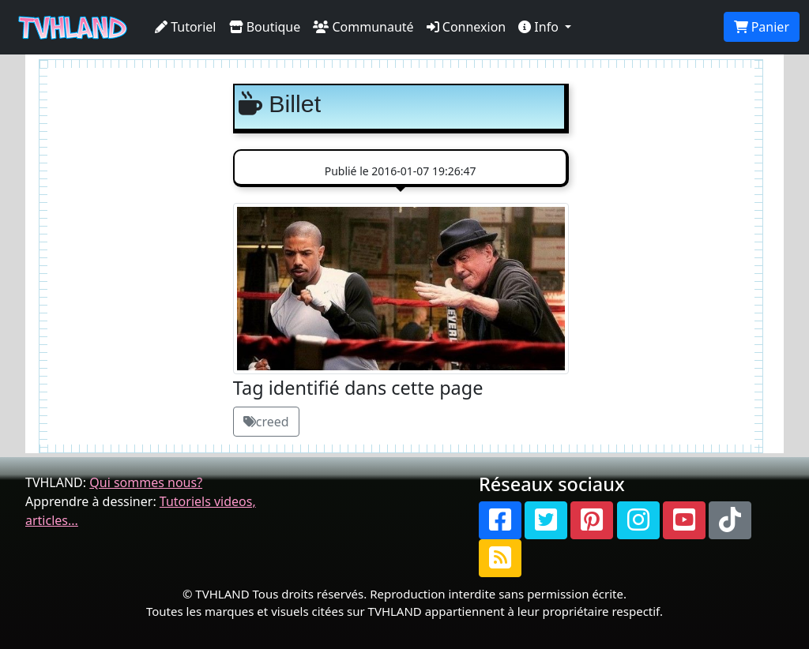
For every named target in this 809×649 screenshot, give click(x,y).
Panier (761, 27)
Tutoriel (185, 27)
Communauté (363, 27)
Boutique (265, 27)
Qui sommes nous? (145, 482)
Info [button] (540, 27)
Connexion (466, 27)
